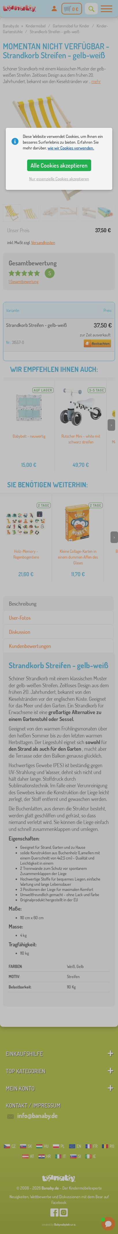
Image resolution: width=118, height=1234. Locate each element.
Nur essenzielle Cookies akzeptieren (59, 178)
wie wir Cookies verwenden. (71, 148)
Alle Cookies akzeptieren (59, 165)
